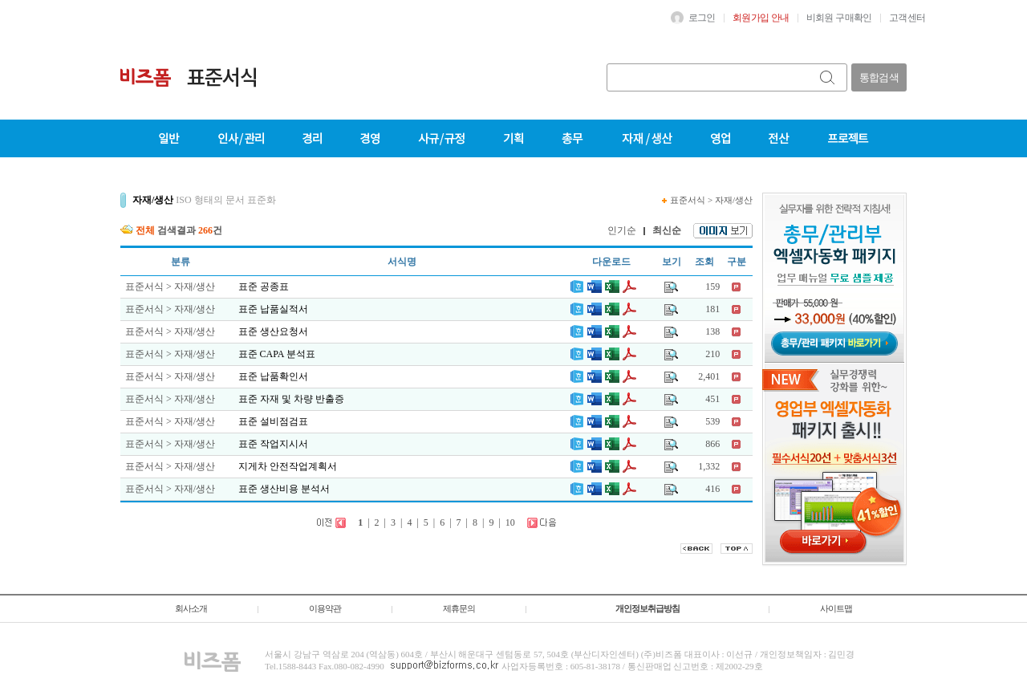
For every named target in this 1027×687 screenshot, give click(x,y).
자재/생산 (734, 200)
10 (510, 522)
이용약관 (325, 608)
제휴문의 (459, 608)
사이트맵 (836, 608)
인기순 (621, 230)
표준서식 (687, 200)
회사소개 (191, 608)
